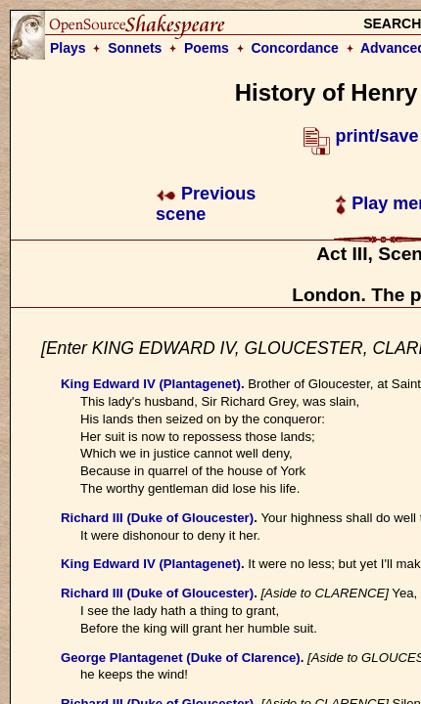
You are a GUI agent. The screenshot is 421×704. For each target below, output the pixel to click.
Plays (68, 48)
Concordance (294, 48)
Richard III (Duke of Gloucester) (157, 517)
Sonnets (135, 48)
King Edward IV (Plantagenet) (151, 383)
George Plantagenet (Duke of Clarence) (181, 657)
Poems (206, 48)
